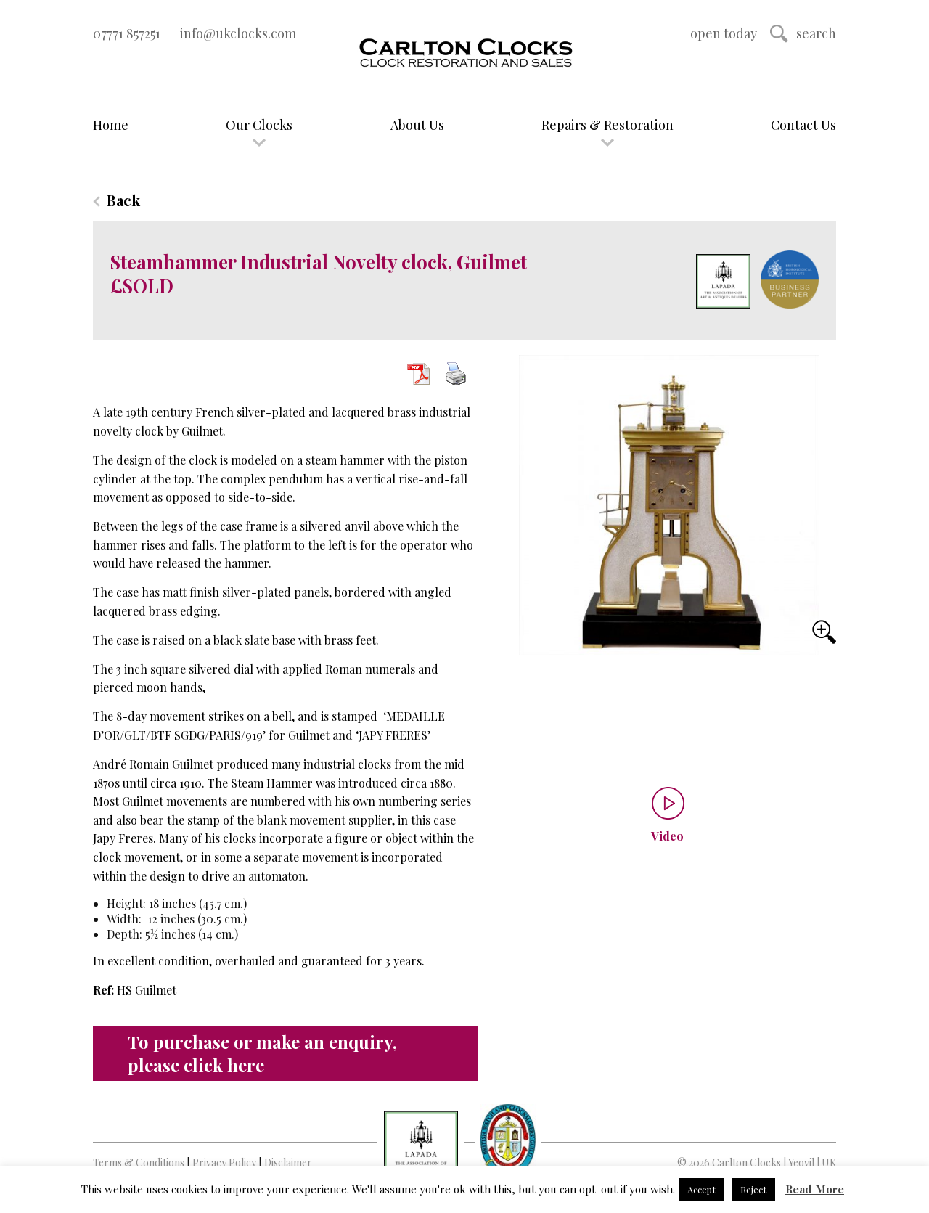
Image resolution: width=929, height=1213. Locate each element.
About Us (417, 125)
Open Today (723, 33)
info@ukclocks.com (238, 33)
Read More (814, 1189)
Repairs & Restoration (607, 125)
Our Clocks (259, 125)
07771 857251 (126, 33)
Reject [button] (753, 1189)
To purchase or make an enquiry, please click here (262, 1053)
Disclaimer (288, 1162)
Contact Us (803, 125)
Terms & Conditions (138, 1162)
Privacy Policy (224, 1162)
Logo (464, 53)
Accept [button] (701, 1189)
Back (123, 200)
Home (110, 125)
